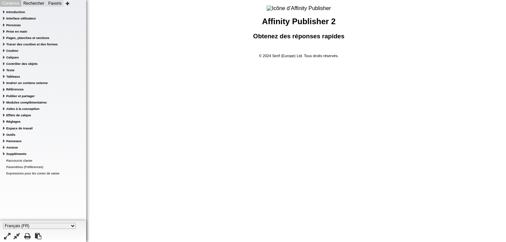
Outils (10, 134)
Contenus (10, 3)
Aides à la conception (22, 109)
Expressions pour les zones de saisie (32, 173)
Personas (13, 25)
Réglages (13, 121)
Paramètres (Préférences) (24, 167)
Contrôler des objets (21, 64)
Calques (12, 57)
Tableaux (13, 76)
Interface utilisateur (21, 18)
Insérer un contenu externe (26, 83)
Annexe (12, 147)
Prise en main (16, 31)
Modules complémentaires (26, 102)
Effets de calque (18, 115)
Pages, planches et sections (27, 38)
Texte (10, 70)
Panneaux (13, 141)
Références (15, 89)
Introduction (15, 12)
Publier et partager (20, 96)
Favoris (54, 3)
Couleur (12, 50)
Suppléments (16, 154)
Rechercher (33, 3)
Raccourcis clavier (19, 160)
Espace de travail (19, 128)
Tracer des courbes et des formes (32, 44)
